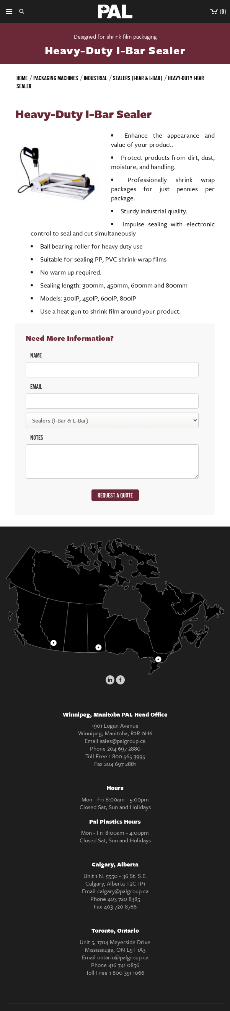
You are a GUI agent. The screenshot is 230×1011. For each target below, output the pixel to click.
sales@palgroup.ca (122, 740)
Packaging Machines (55, 79)
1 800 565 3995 (127, 756)
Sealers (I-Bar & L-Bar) (137, 79)
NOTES (36, 438)
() (218, 12)
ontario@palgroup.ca (122, 957)
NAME (36, 356)
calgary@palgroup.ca (122, 891)
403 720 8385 (124, 898)
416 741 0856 (123, 965)
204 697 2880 (123, 748)
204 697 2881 (120, 763)
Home (22, 79)
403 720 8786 (120, 906)
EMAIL (36, 387)
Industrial (95, 79)
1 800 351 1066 (126, 972)
